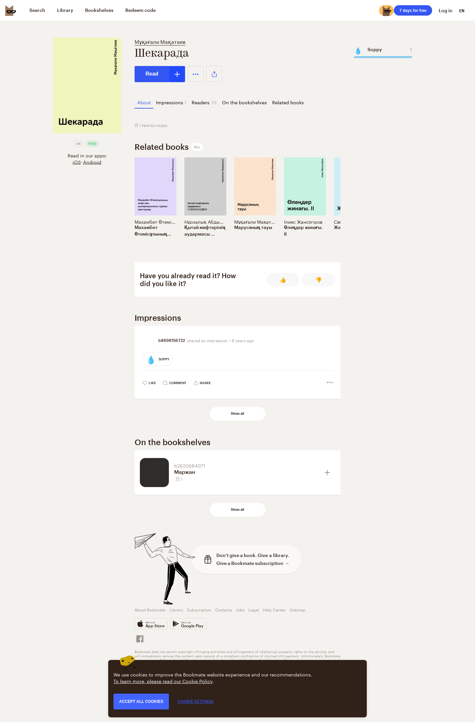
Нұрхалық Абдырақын (209, 221)
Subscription (199, 609)
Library (176, 609)
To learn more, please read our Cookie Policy (162, 680)
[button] (196, 74)
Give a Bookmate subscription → (252, 563)
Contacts (223, 609)
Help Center (274, 609)
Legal (253, 609)
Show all (237, 413)
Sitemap (297, 609)
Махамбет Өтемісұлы (158, 221)
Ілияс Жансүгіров (303, 221)
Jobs (240, 609)
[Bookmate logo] (10, 10)
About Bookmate (150, 609)
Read (151, 74)
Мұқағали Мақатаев (160, 41)
